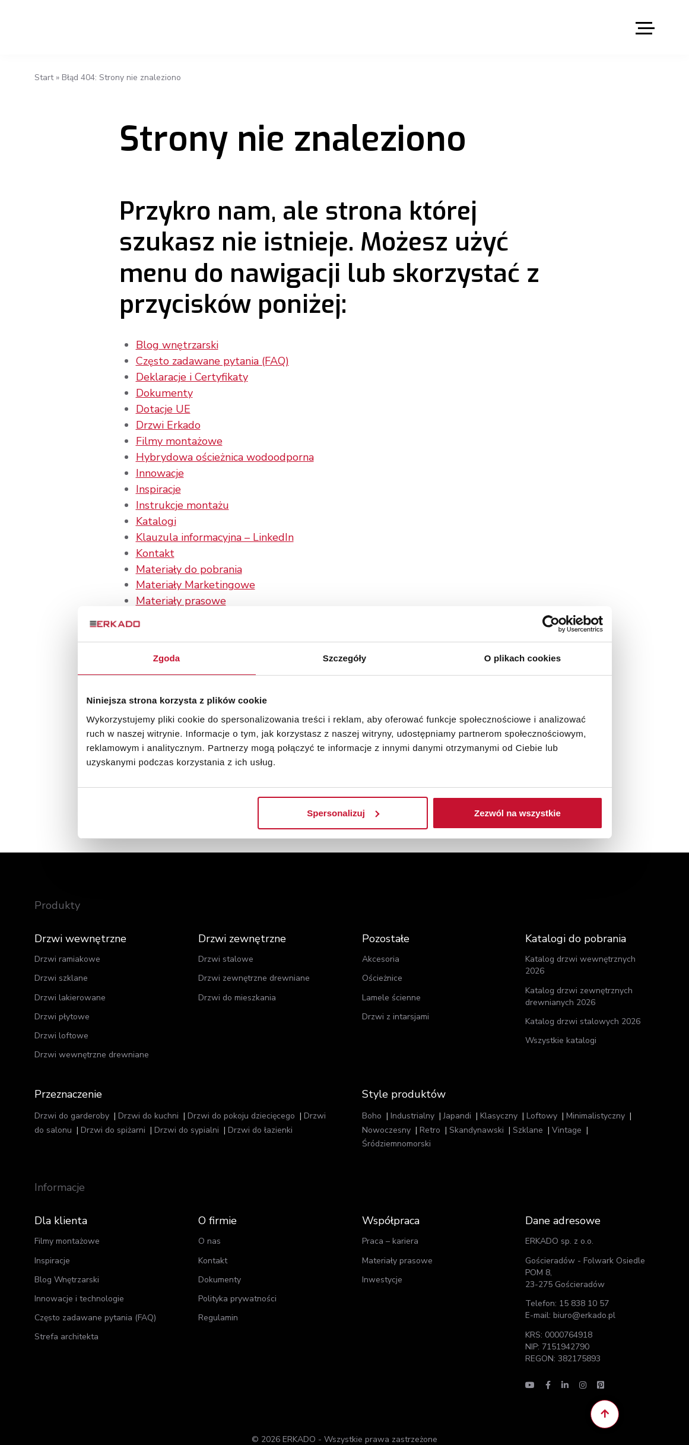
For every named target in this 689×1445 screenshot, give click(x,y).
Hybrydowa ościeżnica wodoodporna (225, 453)
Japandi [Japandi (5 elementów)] (457, 1098)
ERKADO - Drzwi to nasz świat (90, 27)
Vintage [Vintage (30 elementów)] (567, 1112)
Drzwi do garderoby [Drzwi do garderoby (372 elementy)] (71, 1098)
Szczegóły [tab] (344, 658)
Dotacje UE (163, 407)
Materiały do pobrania (189, 561)
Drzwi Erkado (168, 422)
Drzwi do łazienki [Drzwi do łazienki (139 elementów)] (260, 1112)
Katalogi (156, 515)
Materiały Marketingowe (195, 576)
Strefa (66, 1320)
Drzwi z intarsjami (395, 999)
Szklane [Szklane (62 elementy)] (528, 1112)
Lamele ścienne (391, 980)
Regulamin (218, 1301)
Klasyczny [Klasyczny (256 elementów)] (498, 1098)
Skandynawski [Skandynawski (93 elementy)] (476, 1112)
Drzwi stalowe (225, 942)
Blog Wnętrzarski (66, 1262)
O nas (209, 1224)
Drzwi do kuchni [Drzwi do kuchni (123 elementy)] (148, 1098)
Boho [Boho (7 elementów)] (372, 1098)
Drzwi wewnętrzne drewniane (91, 1038)
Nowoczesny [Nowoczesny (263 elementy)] (386, 1112)
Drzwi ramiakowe (67, 942)
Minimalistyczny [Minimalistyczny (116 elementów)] (595, 1098)
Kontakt (155, 545)
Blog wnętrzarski (177, 345)
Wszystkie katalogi (560, 1023)
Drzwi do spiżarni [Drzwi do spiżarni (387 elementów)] (113, 1112)
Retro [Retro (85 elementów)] (430, 1112)
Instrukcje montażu (182, 499)
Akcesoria (380, 942)
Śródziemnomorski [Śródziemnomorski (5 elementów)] (396, 1127)
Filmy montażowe (179, 437)
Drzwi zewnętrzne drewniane (254, 961)
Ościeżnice (382, 961)
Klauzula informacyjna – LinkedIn (215, 530)
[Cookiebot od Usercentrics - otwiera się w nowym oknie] (551, 624)
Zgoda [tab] (166, 658)
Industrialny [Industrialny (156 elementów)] (412, 1098)
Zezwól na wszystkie (517, 812)
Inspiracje (158, 484)
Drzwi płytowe (62, 999)
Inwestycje (382, 1262)
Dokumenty (164, 391)
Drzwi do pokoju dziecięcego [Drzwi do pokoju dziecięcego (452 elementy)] (241, 1098)
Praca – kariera (390, 1224)
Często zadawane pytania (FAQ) (212, 360)
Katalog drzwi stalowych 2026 (582, 1004)
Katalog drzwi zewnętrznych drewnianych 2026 (579, 979)
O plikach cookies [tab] (522, 658)
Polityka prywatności (237, 1281)
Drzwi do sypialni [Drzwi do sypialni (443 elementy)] (186, 1112)
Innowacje (160, 468)
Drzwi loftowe (61, 1019)
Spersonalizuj (343, 812)
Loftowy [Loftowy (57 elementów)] (541, 1098)
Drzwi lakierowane (70, 980)
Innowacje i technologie (79, 1281)
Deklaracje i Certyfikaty (192, 376)
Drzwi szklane (61, 961)
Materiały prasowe (181, 592)
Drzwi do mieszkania (237, 980)
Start (43, 77)
